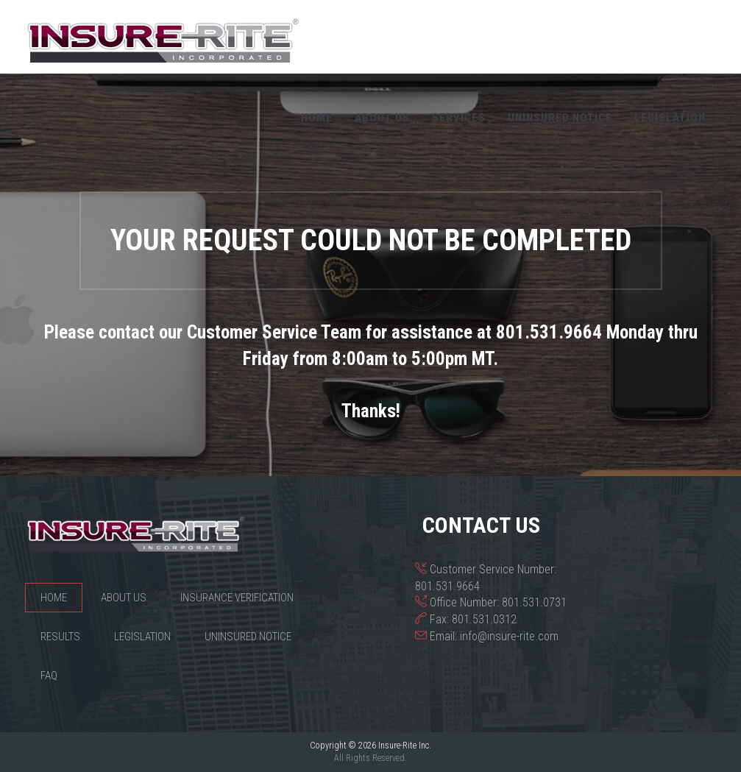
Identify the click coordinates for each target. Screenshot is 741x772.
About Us (382, 117)
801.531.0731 (534, 602)
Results (60, 636)
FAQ (48, 675)
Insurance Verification (237, 597)
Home (317, 117)
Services (459, 117)
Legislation (670, 117)
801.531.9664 (447, 586)
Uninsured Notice (560, 117)
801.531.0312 (484, 619)
